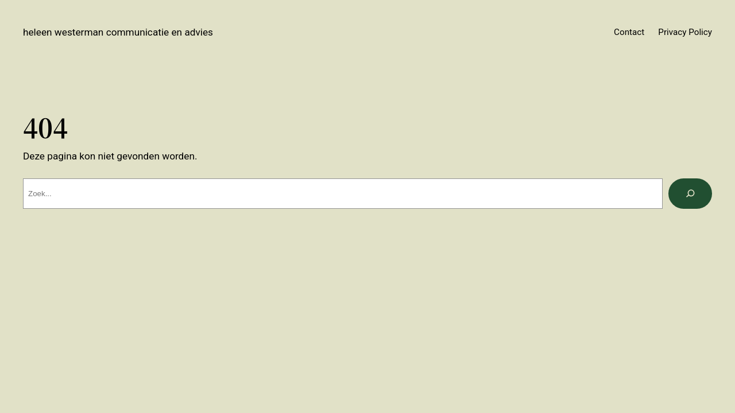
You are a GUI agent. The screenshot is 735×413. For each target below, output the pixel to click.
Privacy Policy (685, 32)
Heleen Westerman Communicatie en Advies (118, 32)
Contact (629, 32)
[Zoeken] (690, 193)
